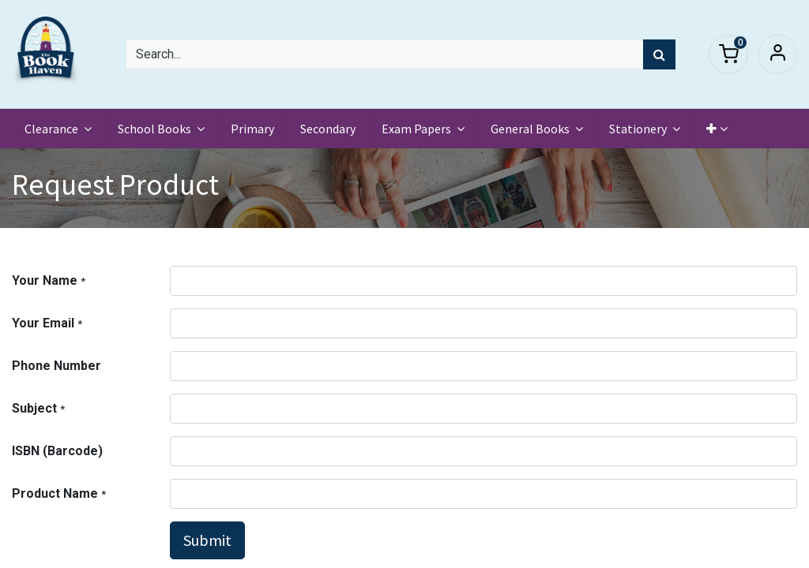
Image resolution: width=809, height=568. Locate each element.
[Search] (659, 54)
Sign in (777, 54)
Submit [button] (207, 540)
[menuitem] (252, 128)
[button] (717, 128)
